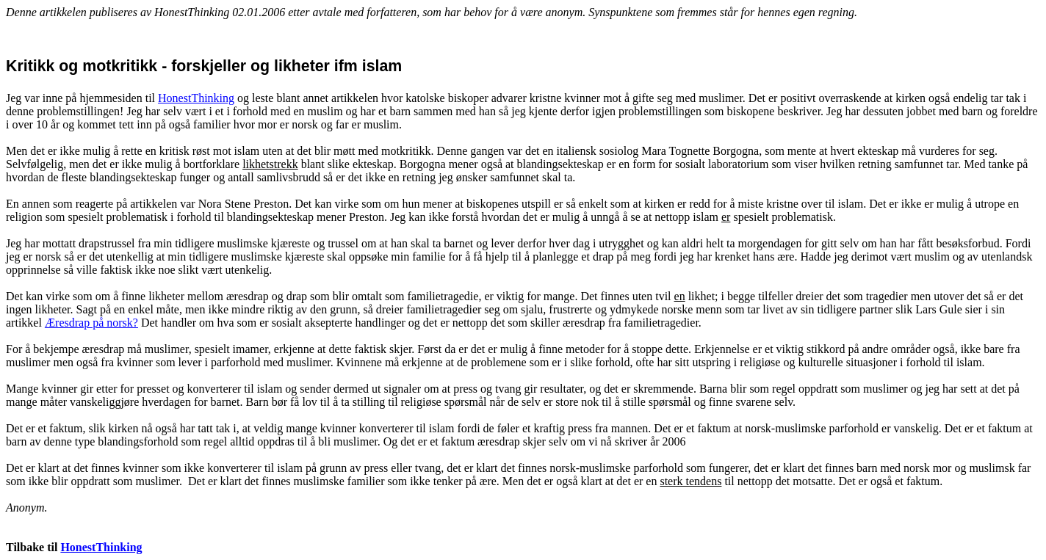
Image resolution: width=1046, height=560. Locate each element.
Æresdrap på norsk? (91, 322)
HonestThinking (196, 98)
